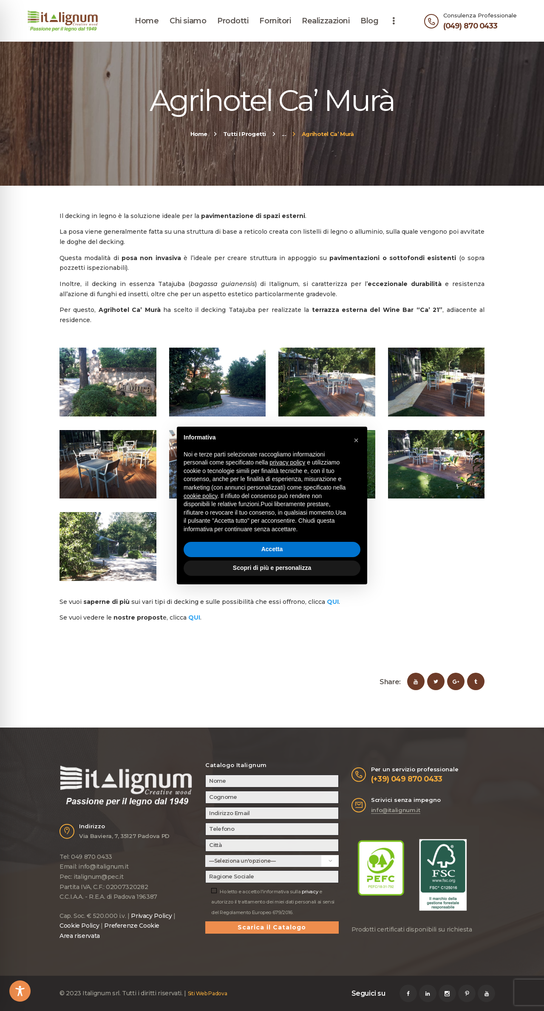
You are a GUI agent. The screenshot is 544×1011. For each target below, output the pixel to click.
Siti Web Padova (207, 993)
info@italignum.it (395, 810)
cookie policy (200, 496)
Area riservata (80, 936)
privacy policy (287, 462)
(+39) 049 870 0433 (406, 778)
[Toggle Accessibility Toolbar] (19, 991)
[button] (356, 440)
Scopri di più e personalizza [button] (272, 567)
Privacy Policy (151, 916)
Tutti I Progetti (244, 133)
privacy (310, 892)
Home (198, 133)
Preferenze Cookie (131, 925)
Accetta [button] (272, 549)
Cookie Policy (79, 925)
